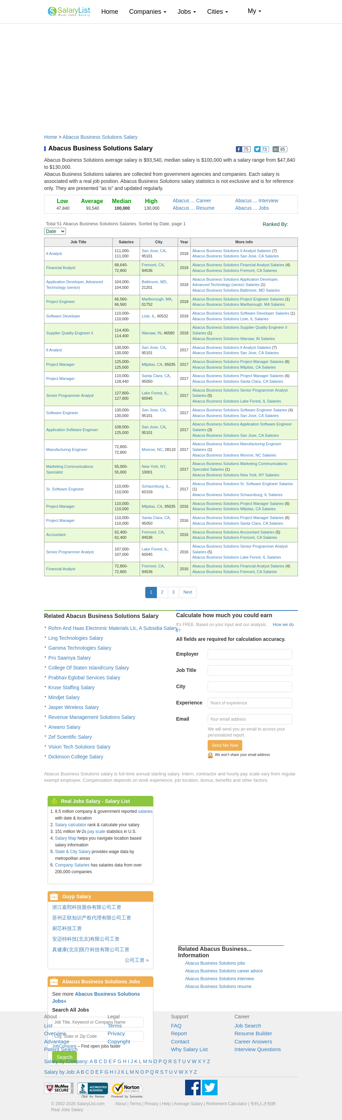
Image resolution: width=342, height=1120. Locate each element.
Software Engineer (62, 413)
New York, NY (153, 466)
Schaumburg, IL (155, 486)
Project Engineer (60, 301)
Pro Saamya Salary (69, 658)
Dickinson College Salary (75, 756)
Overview (55, 1033)
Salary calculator (70, 824)
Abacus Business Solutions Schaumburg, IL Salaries (238, 495)
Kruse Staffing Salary (71, 687)
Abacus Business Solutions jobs (215, 963)
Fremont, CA (153, 265)
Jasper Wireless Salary (73, 707)
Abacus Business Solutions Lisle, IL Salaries (231, 319)
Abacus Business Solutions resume (218, 986)
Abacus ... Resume (193, 208)
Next (187, 592)
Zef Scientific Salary (70, 737)
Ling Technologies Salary (75, 638)
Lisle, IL (148, 316)
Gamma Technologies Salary (79, 648)
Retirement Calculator (226, 1103)
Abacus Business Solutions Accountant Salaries (234, 532)
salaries (145, 811)
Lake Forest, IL (154, 393)
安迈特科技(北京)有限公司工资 (86, 939)
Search (64, 1057)
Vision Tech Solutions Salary (79, 747)
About (120, 1103)
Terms (115, 1026)
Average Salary (188, 1103)
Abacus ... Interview (256, 200)
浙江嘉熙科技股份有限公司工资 (86, 907)
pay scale (96, 831)
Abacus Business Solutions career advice (224, 971)
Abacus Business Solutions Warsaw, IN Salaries (234, 338)
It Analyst (54, 253)
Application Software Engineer (72, 430)
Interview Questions (257, 1049)
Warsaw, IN (151, 333)
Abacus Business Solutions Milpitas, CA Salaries (234, 367)
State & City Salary (73, 851)
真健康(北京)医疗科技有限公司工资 (90, 949)
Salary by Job (59, 1072)
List (48, 1026)
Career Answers (253, 1041)
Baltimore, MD (154, 282)
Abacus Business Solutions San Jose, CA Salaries (236, 256)
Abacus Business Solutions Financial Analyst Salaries (239, 265)
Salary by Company (65, 1061)
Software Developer (63, 316)
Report (179, 1033)
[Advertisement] (171, 75)
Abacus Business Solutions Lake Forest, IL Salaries (237, 401)
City (180, 686)
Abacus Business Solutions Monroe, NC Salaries (234, 455)
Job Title (186, 670)
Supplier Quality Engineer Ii (69, 333)
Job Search (247, 1026)
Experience (189, 702)
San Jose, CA (153, 251)
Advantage (56, 1041)
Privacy (116, 1033)
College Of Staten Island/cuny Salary (88, 668)
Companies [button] (147, 11)
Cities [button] (217, 11)
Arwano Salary (64, 727)
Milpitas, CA (152, 364)
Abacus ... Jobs (252, 208)
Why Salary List (189, 1049)
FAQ (176, 1026)
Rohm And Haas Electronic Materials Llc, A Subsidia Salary (113, 628)
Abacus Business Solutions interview (219, 978)
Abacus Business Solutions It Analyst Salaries (232, 251)
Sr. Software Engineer (65, 489)
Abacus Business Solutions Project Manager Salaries (239, 361)
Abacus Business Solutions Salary (100, 137)
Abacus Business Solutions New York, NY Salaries (236, 475)
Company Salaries (72, 865)
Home (112, 11)
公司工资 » (137, 960)
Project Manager (60, 364)
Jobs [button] (186, 11)
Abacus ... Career (192, 200)
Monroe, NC (152, 449)
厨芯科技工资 (67, 928)
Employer (187, 654)
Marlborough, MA (156, 299)
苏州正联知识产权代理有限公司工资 (91, 918)
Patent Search (61, 1049)
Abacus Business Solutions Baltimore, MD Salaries (236, 290)
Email (182, 719)
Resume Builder (253, 1033)
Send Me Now (225, 745)
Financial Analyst (60, 268)
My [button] (254, 10)
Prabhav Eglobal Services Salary (84, 677)
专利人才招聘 (263, 1103)
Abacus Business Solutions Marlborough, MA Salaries (239, 304)
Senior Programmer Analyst (70, 395)
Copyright (119, 1041)
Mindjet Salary (64, 697)
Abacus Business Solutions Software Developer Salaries (242, 313)
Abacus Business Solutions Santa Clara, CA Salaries (238, 381)
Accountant (56, 534)
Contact (180, 1041)
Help (166, 1103)
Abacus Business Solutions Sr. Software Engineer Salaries (243, 484)
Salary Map (66, 838)
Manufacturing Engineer (66, 449)
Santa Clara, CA (156, 376)
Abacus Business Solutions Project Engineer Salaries (239, 299)
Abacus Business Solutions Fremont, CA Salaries (235, 270)
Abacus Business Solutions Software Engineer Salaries (240, 410)
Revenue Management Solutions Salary (91, 717)
